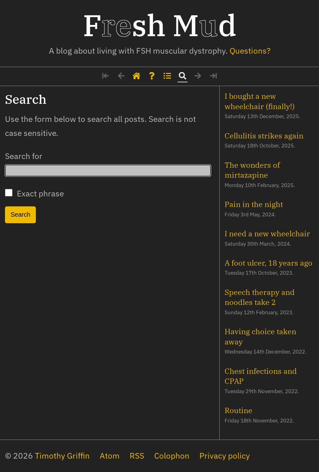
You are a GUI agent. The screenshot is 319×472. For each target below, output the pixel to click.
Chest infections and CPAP (261, 376)
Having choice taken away (260, 336)
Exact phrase (34, 193)
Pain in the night (254, 204)
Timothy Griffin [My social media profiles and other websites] (62, 455)
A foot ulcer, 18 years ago (268, 263)
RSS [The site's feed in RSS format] (137, 455)
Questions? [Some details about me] (250, 51)
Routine (238, 410)
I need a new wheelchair (267, 233)
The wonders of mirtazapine (252, 170)
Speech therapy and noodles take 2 (260, 297)
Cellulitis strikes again (264, 136)
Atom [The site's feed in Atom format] (110, 455)
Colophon (171, 455)
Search (20, 214)
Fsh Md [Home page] (159, 25)
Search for (23, 156)
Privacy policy (224, 455)
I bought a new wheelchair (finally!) (260, 101)
